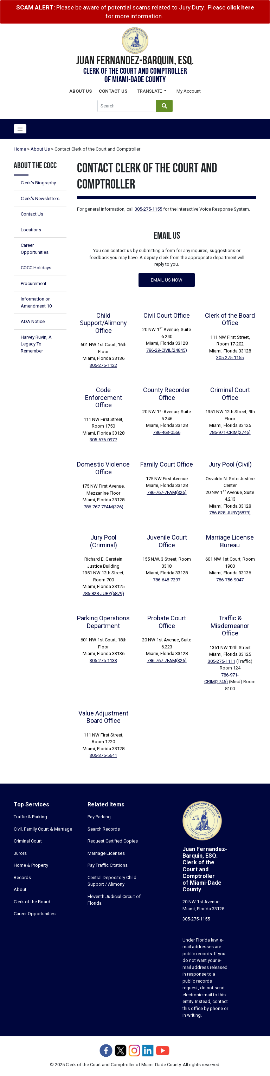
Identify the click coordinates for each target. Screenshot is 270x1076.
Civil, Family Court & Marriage (43, 829)
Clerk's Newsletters (40, 198)
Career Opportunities (35, 913)
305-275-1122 (103, 365)
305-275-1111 (221, 661)
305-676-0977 (103, 439)
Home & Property (31, 865)
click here (240, 7)
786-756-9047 (230, 579)
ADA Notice (33, 321)
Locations (31, 229)
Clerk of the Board (32, 901)
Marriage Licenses (106, 853)
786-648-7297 (166, 579)
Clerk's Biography (38, 182)
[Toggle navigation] (20, 128)
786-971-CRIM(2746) (230, 432)
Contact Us (32, 214)
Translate (150, 91)
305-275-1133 (103, 660)
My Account (188, 91)
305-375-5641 (103, 755)
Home (20, 149)
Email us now (166, 280)
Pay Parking (99, 816)
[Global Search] (126, 106)
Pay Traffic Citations (108, 865)
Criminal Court (28, 841)
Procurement (33, 283)
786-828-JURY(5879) (230, 512)
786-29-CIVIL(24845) (166, 350)
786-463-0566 (166, 432)
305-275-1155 (148, 209)
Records (22, 877)
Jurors (20, 853)
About (20, 889)
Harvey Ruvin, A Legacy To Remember (36, 344)
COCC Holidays (36, 267)
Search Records (104, 829)
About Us (40, 149)
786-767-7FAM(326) (103, 506)
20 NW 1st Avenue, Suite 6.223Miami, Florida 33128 (166, 646)
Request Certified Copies (113, 841)
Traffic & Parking (30, 816)
